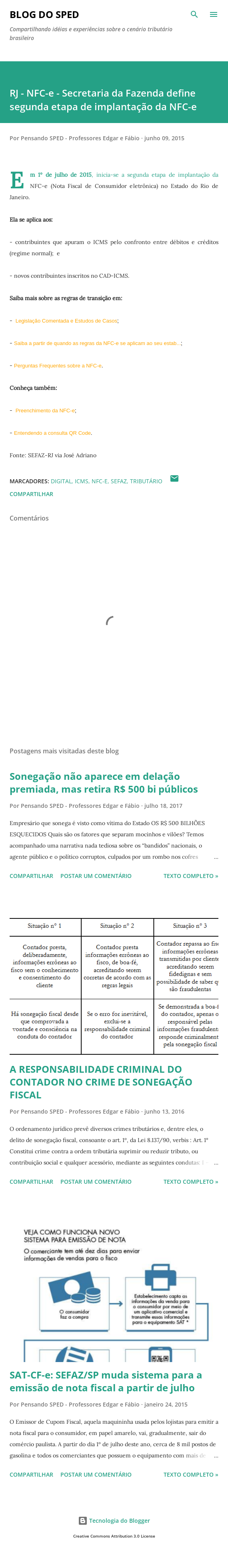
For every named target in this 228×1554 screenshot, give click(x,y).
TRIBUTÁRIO (146, 481)
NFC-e (100, 481)
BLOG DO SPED (44, 14)
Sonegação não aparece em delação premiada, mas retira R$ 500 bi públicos (104, 782)
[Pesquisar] (194, 14)
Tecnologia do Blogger (114, 1520)
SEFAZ (119, 481)
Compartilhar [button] (31, 494)
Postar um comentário (96, 876)
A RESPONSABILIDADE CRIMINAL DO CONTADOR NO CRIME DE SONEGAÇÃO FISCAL (101, 1081)
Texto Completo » (191, 876)
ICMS (81, 481)
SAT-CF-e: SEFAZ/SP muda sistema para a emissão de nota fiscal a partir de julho (106, 1381)
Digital (61, 481)
